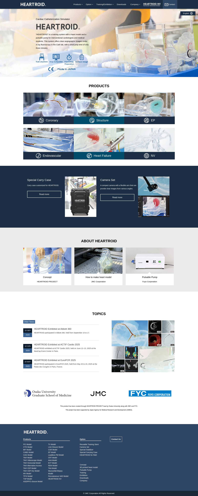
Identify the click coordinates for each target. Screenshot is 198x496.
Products (77, 4)
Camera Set (84, 447)
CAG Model (27, 455)
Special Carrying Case (88, 452)
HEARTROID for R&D (88, 455)
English (186, 13)
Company (134, 4)
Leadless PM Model (56, 455)
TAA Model (52, 468)
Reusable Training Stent (89, 444)
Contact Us (116, 439)
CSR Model (52, 450)
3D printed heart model (89, 467)
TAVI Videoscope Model (32, 460)
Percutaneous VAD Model (58, 476)
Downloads (121, 4)
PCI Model (27, 444)
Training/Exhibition (104, 4)
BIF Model (27, 450)
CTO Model (27, 447)
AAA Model (52, 460)
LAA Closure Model (55, 447)
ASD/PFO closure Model (33, 481)
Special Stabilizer (86, 450)
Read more (44, 194)
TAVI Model (27, 458)
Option (88, 4)
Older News (29, 322)
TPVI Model (27, 476)
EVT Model (52, 463)
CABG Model (28, 452)
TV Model (52, 444)
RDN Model (52, 466)
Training (83, 473)
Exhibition (84, 475)
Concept (83, 465)
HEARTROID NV (55, 479)
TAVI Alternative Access (32, 466)
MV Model (27, 474)
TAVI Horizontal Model (32, 463)
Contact (169, 4)
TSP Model (27, 479)
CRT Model (52, 458)
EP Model (52, 452)
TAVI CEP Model (29, 468)
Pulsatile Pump (86, 470)
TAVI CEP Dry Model (31, 471)
